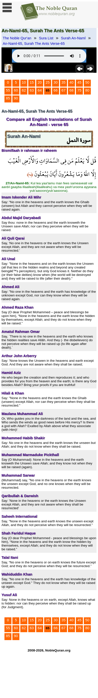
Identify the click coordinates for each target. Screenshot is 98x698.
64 (40, 90)
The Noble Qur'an (17, 38)
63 (32, 90)
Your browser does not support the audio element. (49, 56)
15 (32, 82)
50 (87, 82)
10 (24, 82)
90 (16, 98)
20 (40, 82)
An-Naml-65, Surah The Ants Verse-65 (34, 44)
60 (16, 90)
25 (48, 82)
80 (87, 90)
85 (8, 98)
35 (63, 82)
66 (56, 90)
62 (24, 90)
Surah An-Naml (73, 38)
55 (8, 90)
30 (56, 82)
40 (71, 82)
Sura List (46, 38)
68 (71, 90)
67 (63, 90)
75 (79, 90)
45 (79, 82)
